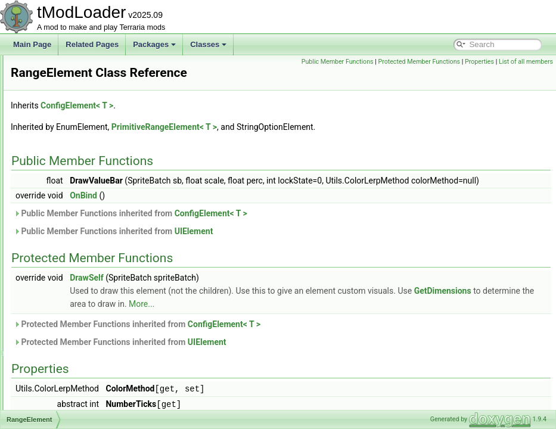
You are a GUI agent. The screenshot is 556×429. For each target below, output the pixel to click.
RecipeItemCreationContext (83, 343)
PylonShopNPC (64, 94)
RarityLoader (59, 264)
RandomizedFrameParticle (81, 199)
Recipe (50, 291)
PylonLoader (59, 81)
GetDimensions (263, 317)
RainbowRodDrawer (71, 173)
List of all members (526, 75)
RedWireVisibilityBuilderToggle (87, 382)
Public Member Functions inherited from (279, 226)
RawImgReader (64, 277)
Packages (154, 44)
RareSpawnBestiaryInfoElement (90, 251)
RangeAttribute (63, 212)
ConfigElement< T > (226, 105)
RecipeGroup (60, 317)
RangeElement (62, 238)
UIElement (343, 244)
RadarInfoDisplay (66, 146)
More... (429, 317)
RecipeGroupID (64, 330)
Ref (45, 395)
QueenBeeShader (68, 107)
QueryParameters (67, 133)
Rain (46, 160)
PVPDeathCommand (72, 68)
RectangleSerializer (70, 369)
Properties (535, 62)
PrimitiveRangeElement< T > (313, 127)
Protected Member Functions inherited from (286, 337)
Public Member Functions (393, 62)
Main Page (32, 44)
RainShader (58, 186)
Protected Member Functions (475, 62)
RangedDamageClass (74, 225)
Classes (208, 44)
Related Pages (92, 44)
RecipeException (66, 304)
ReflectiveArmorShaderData (83, 409)
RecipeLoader (61, 356)
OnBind (232, 208)
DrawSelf (236, 291)
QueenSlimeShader (70, 120)
